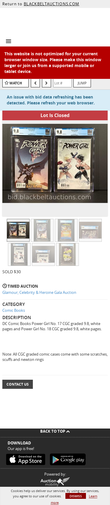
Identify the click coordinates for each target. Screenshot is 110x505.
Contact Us (17, 384)
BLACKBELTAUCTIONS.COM (51, 3)
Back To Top (55, 431)
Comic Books (13, 310)
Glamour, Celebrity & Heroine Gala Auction (39, 292)
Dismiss (76, 496)
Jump (82, 83)
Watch (15, 83)
